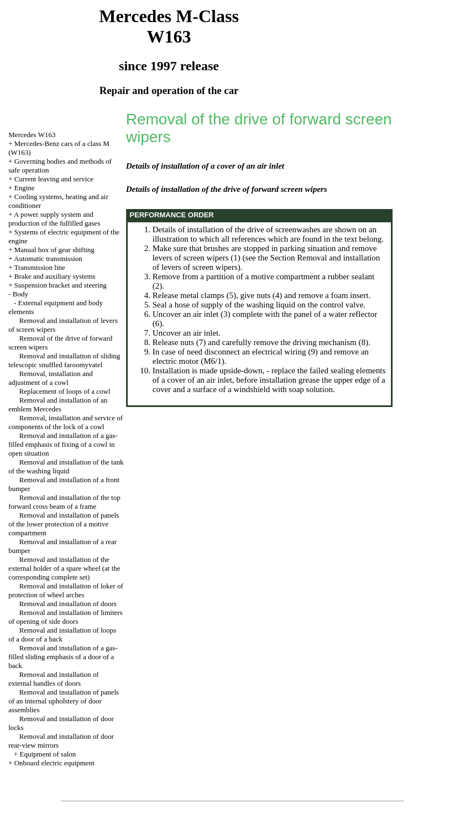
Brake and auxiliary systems (55, 276)
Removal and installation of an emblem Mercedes (57, 404)
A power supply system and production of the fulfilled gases (54, 218)
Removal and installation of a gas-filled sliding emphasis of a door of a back (62, 657)
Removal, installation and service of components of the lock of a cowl (65, 422)
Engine (24, 188)
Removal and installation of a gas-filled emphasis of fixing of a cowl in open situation (62, 444)
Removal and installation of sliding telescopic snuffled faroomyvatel (64, 360)
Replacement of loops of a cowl (65, 391)
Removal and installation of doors (68, 603)
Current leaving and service (53, 179)
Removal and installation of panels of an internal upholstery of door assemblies (63, 701)
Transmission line (39, 267)
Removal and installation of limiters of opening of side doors (65, 616)
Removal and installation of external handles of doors (53, 678)
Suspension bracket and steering (60, 285)
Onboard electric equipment (54, 763)
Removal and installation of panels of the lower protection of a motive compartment (63, 524)
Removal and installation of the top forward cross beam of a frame (64, 501)
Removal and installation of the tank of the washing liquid (65, 466)
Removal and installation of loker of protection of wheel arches (65, 590)
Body (20, 294)
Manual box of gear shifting (54, 250)
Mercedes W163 (31, 135)
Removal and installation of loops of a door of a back (62, 634)
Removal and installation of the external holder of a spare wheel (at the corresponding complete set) (64, 568)
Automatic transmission (48, 258)
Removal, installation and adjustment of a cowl (50, 378)
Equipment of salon (47, 754)
